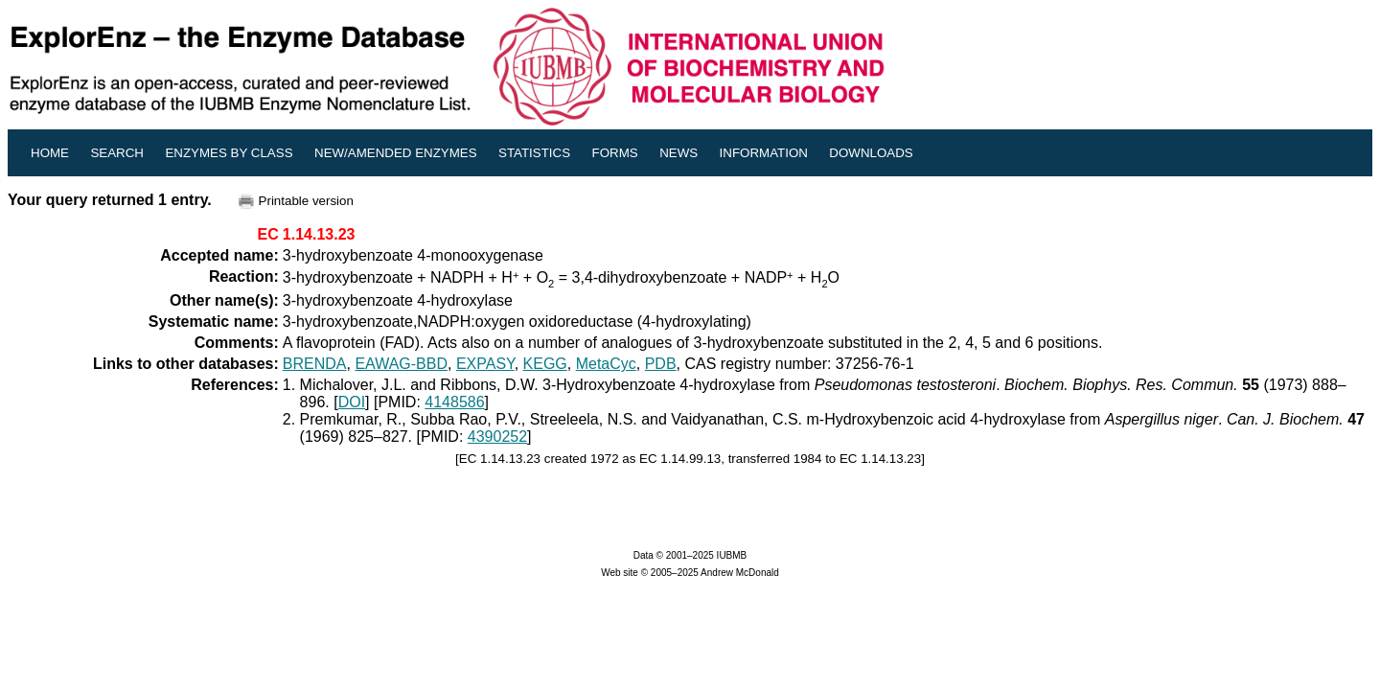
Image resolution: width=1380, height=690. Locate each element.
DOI (351, 402)
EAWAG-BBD (401, 364)
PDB (661, 364)
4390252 (497, 436)
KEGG (545, 364)
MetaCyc (606, 364)
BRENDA (315, 364)
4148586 (454, 402)
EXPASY (485, 364)
